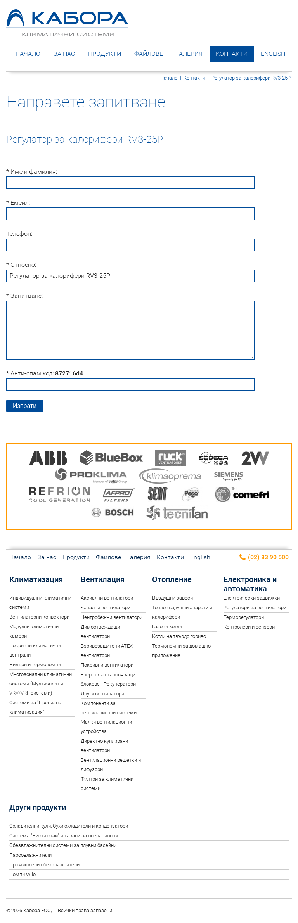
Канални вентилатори (105, 607)
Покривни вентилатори (107, 665)
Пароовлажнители (30, 855)
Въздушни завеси (172, 598)
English (273, 53)
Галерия (189, 53)
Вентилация (103, 579)
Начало (28, 53)
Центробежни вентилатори (111, 617)
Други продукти (37, 807)
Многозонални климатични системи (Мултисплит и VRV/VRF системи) (40, 683)
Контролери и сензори (249, 627)
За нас (64, 53)
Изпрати (24, 406)
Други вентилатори (102, 694)
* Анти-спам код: (44, 373)
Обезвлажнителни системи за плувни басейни (62, 845)
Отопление (172, 579)
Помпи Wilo (22, 874)
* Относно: (21, 264)
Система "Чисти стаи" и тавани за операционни (63, 835)
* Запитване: (24, 295)
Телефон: (19, 233)
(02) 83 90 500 (264, 557)
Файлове (148, 53)
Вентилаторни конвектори (39, 617)
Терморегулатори (244, 617)
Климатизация (36, 579)
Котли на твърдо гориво (179, 636)
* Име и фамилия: (31, 171)
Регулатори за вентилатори (255, 607)
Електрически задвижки (252, 598)
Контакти (232, 53)
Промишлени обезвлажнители (44, 865)
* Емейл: (18, 202)
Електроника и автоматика (250, 584)
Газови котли (167, 626)
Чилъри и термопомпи (35, 664)
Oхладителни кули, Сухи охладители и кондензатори (68, 826)
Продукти (104, 53)
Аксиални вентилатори (107, 598)
